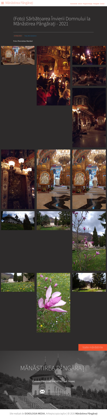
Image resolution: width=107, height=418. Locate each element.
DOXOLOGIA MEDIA (35, 413)
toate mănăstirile (92, 347)
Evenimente (73, 4)
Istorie (80, 4)
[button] (18, 55)
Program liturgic (87, 4)
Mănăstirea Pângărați (19, 3)
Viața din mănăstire (30, 36)
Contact (102, 4)
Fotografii (96, 4)
